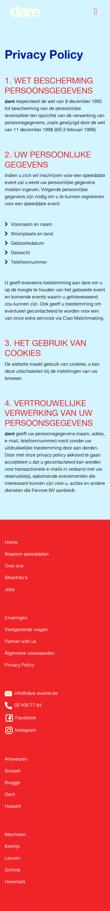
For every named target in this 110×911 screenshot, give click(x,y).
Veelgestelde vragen (26, 629)
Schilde (13, 870)
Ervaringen (16, 618)
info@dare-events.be (36, 693)
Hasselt (13, 806)
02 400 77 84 (28, 705)
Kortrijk (12, 846)
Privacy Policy (19, 665)
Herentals (15, 881)
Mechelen (15, 834)
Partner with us (20, 641)
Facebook (25, 717)
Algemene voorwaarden (30, 653)
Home (11, 542)
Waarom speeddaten (27, 554)
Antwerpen (16, 759)
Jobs (10, 589)
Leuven (12, 858)
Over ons (14, 566)
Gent (10, 794)
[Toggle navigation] (95, 11)
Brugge (12, 782)
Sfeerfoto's (16, 577)
